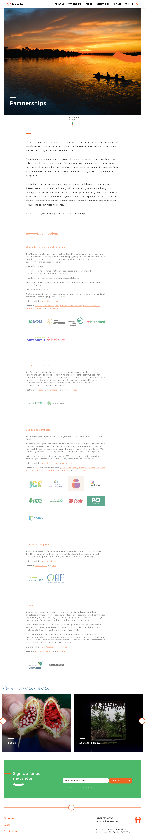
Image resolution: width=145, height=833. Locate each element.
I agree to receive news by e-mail (83, 797)
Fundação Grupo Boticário (47, 397)
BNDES (38, 313)
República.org (63, 658)
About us (59, 4)
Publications (102, 4)
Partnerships (74, 4)
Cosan (74, 474)
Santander (54, 315)
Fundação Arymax (51, 313)
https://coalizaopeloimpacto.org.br (57, 470)
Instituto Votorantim (35, 315)
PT (126, 4)
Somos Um (66, 474)
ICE (36, 474)
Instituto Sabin (63, 477)
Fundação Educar (86, 474)
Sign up (120, 790)
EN (131, 4)
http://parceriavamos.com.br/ (54, 654)
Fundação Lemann (44, 658)
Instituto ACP (41, 572)
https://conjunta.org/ (50, 568)
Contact (116, 4)
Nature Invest (70, 397)
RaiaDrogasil (80, 477)
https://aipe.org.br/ (49, 308)
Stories (88, 4)
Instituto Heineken (91, 313)
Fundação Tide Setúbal (71, 313)
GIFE (54, 572)
